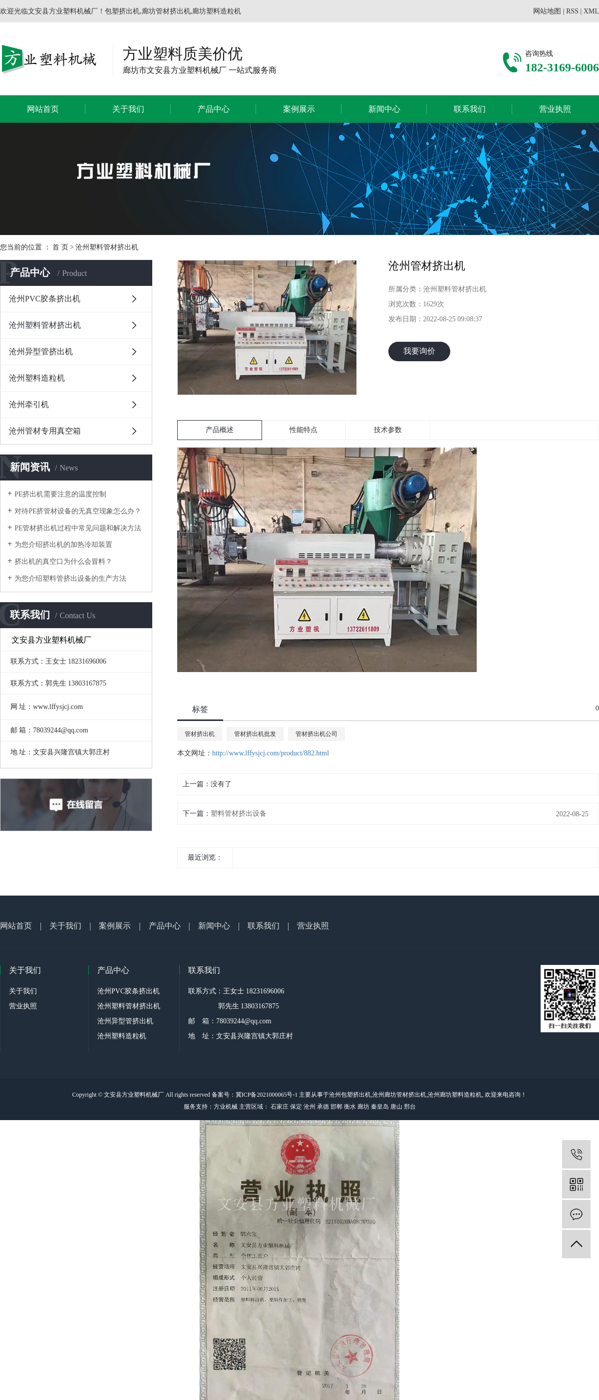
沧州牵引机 (29, 404)
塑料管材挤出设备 (239, 813)
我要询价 (419, 351)
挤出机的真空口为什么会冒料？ (63, 561)
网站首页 (43, 109)
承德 (323, 1106)
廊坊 (363, 1106)
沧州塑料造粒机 (37, 378)
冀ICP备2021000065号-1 (267, 1094)
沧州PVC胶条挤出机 (44, 298)
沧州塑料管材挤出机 (106, 247)
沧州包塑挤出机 (350, 1094)
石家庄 (280, 1106)
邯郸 (336, 1106)
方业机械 (226, 1106)
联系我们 (470, 109)
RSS (572, 11)
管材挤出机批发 (255, 733)
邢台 (410, 1106)
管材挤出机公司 (316, 733)
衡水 (350, 1106)
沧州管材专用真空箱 (45, 431)
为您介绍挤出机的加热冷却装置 (63, 544)
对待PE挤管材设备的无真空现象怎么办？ (77, 511)
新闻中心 (384, 109)
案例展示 (299, 109)
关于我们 (128, 109)
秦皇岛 (380, 1106)
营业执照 (555, 109)
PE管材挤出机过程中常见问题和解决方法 (77, 528)
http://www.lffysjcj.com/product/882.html (270, 753)
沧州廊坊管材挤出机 (399, 1094)
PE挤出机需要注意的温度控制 (60, 494)
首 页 (60, 247)
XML (591, 11)
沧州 (309, 1106)
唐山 (396, 1106)
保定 (296, 1106)
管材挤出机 (200, 733)
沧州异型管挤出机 (41, 351)
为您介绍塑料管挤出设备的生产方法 (70, 578)
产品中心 (214, 109)
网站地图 (547, 11)
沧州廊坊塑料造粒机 (455, 1094)
